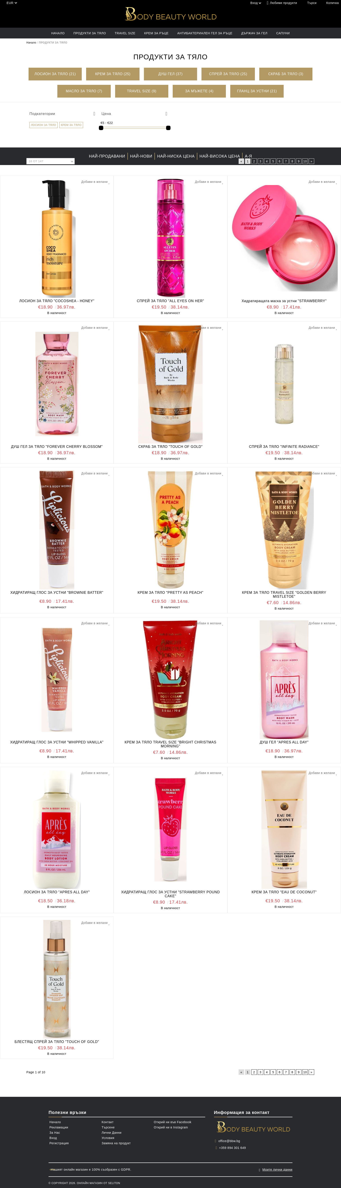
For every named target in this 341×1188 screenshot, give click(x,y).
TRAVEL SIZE (125, 33)
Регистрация (59, 1143)
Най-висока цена (220, 156)
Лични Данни (112, 1132)
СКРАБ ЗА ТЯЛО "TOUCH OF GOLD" (170, 447)
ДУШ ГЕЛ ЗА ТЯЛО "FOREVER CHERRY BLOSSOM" (57, 447)
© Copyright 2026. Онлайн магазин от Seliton (84, 1182)
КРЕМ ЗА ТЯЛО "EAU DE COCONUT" (284, 892)
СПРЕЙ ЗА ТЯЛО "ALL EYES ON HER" (170, 301)
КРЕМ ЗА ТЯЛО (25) (113, 74)
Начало (58, 33)
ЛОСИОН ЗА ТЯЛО (43, 125)
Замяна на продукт (116, 1143)
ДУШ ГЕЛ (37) (170, 74)
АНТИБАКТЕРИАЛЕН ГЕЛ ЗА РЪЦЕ (204, 33)
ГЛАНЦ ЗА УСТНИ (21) (257, 91)
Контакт (108, 1122)
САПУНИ (283, 33)
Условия (108, 1138)
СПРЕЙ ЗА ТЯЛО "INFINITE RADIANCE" (284, 447)
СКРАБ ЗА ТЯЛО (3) (285, 74)
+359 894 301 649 (232, 1148)
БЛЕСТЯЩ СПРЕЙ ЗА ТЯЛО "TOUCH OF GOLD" (57, 1042)
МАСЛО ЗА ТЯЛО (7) (84, 91)
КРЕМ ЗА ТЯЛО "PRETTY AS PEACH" (170, 592)
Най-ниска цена (176, 156)
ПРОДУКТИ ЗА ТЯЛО (89, 33)
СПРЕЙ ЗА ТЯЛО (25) (228, 74)
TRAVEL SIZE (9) (141, 91)
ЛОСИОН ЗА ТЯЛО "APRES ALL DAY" (57, 892)
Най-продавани (107, 156)
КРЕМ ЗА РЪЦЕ (156, 33)
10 (305, 161)
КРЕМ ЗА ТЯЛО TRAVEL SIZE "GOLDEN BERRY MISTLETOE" (284, 594)
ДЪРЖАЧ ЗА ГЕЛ (254, 33)
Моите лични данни (277, 1169)
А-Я (248, 156)
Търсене (108, 1127)
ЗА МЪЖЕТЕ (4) (199, 91)
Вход (53, 1138)
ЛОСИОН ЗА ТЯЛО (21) (55, 74)
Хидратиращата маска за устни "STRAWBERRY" (284, 301)
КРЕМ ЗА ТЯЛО (71, 125)
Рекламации (58, 1127)
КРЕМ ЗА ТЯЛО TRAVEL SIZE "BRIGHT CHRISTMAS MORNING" (170, 744)
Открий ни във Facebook (172, 1122)
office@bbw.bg (229, 1141)
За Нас (54, 1132)
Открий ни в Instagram (171, 1127)
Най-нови (141, 156)
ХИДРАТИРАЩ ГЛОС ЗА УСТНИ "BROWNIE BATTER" (56, 592)
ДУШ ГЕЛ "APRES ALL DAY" (284, 742)
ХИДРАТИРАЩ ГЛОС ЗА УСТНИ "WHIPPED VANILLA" (56, 742)
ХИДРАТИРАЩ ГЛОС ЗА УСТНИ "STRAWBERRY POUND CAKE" (170, 894)
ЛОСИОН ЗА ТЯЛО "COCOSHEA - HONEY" (56, 301)
